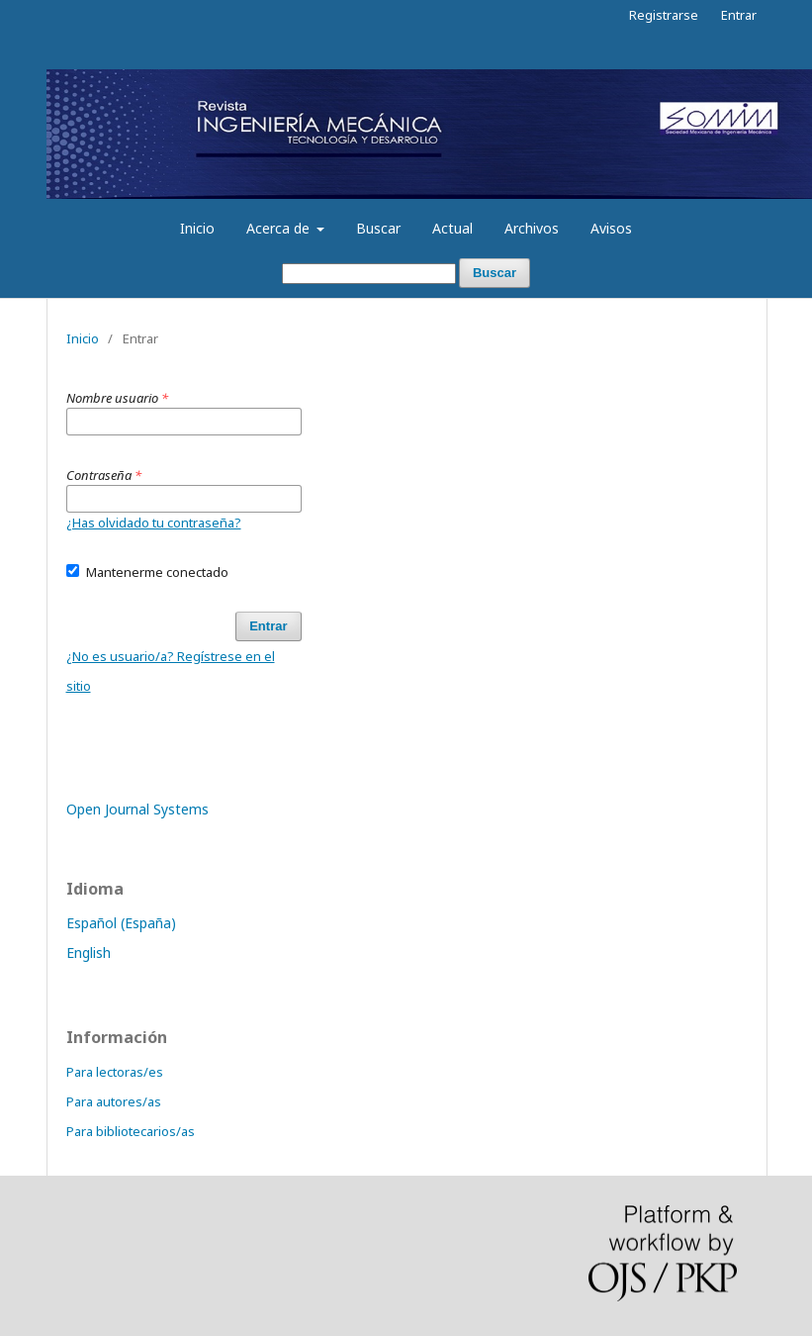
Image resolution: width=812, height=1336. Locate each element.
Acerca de (280, 228)
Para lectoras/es (114, 1072)
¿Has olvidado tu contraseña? (153, 522)
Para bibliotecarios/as (130, 1131)
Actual (452, 228)
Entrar (739, 15)
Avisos (611, 228)
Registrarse (663, 15)
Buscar (378, 228)
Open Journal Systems (137, 809)
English (88, 952)
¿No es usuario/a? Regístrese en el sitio (170, 671)
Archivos (531, 228)
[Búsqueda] (369, 273)
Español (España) (121, 922)
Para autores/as (113, 1101)
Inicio (197, 228)
